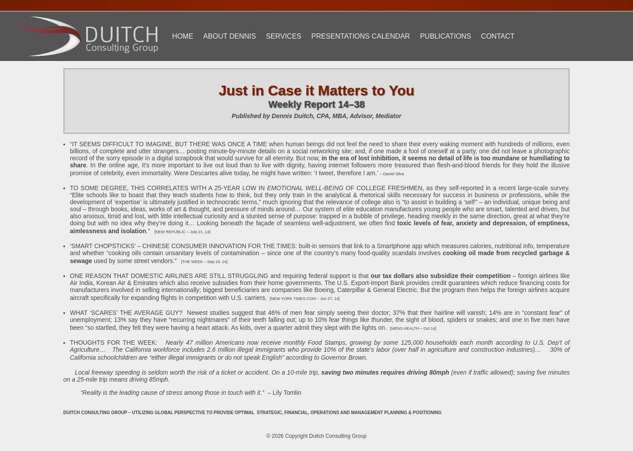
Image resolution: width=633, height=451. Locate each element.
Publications (445, 36)
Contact (497, 36)
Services (284, 36)
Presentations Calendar (360, 36)
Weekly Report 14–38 (316, 104)
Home (182, 36)
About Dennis (229, 36)
